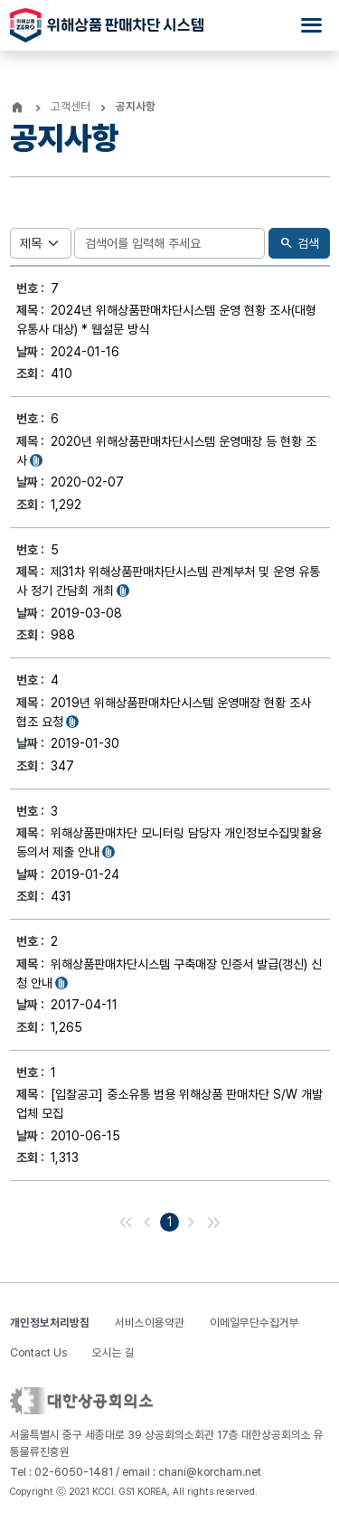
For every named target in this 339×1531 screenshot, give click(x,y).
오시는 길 (113, 1352)
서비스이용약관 (149, 1322)
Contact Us (38, 1352)
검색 (298, 243)
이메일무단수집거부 (254, 1322)
